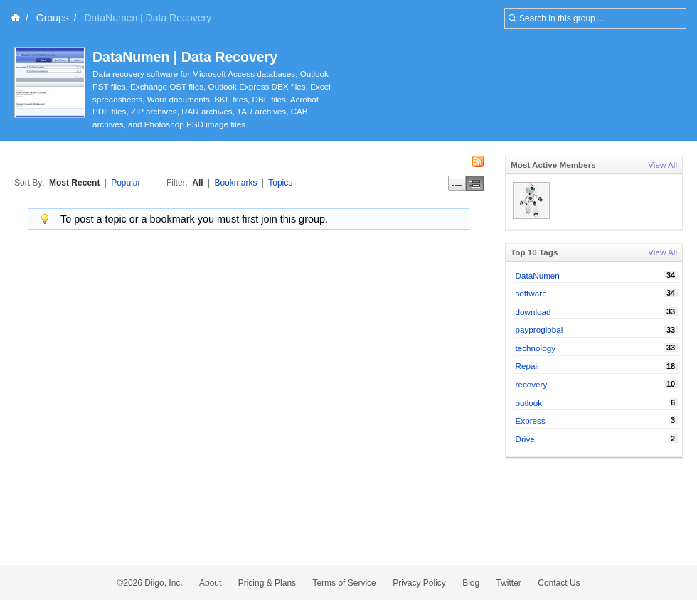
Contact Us (559, 583)
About (210, 583)
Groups (52, 17)
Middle (475, 183)
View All (662, 164)
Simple (457, 183)
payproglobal (539, 329)
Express (531, 420)
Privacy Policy (419, 583)
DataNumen (538, 275)
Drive (525, 439)
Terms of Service (344, 583)
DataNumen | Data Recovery (184, 57)
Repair (528, 365)
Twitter (508, 583)
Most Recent (74, 183)
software (531, 293)
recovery (532, 384)
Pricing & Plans (267, 583)
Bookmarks (235, 183)
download (533, 311)
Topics (280, 183)
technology (536, 348)
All (197, 183)
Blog (470, 583)
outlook (529, 402)
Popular (125, 183)
